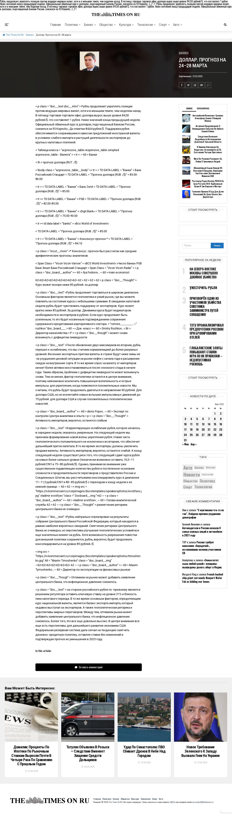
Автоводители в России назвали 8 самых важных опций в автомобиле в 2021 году (202, 531)
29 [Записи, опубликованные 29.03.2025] (214, 435)
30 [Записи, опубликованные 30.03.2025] (220, 435)
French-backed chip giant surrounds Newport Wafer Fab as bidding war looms (202, 577)
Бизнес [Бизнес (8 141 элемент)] (199, 467)
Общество (106, 25)
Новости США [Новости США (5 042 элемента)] (207, 474)
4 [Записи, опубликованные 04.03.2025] (191, 419)
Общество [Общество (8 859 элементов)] (190, 480)
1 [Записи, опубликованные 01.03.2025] (214, 413)
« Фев (185, 444)
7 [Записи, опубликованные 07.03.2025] (209, 419)
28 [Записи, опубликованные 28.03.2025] (209, 435)
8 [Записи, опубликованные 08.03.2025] (215, 419)
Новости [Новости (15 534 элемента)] (191, 474)
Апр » (194, 444)
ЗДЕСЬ (172, 806)
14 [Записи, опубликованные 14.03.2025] (209, 424)
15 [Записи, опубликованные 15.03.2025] (215, 424)
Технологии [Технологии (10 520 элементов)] (203, 486)
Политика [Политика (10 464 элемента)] (207, 480)
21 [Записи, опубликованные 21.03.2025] (209, 429)
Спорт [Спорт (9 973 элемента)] (187, 486)
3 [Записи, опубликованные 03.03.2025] (185, 419)
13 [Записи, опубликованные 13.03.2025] (203, 424)
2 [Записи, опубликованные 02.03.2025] (221, 413)
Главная (55, 25)
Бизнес (88, 25)
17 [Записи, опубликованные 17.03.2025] (185, 429)
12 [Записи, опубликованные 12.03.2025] (197, 424)
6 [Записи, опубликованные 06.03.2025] (203, 419)
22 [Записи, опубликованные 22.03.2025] (214, 429)
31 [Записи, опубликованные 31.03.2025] (185, 440)
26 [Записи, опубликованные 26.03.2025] (197, 435)
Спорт (163, 25)
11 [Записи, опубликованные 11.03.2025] (191, 424)
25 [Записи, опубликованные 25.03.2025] (191, 435)
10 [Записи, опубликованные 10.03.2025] (185, 424)
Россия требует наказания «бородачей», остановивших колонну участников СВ (201, 547)
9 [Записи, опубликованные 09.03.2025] (221, 419)
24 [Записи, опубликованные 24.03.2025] (185, 435)
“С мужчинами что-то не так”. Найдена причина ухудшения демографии (203, 513)
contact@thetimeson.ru (204, 806)
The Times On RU (13, 35)
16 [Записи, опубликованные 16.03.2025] (220, 424)
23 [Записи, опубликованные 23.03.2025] (220, 429)
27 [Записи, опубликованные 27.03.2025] (203, 435)
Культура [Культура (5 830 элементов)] (210, 467)
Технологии (145, 25)
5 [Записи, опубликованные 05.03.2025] (197, 419)
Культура (125, 25)
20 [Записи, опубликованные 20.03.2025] (203, 429)
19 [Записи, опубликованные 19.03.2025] (197, 429)
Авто (176, 25)
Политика (71, 25)
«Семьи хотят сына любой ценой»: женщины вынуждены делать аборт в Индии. (202, 563)
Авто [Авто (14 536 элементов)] (187, 467)
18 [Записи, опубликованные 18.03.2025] (191, 429)
